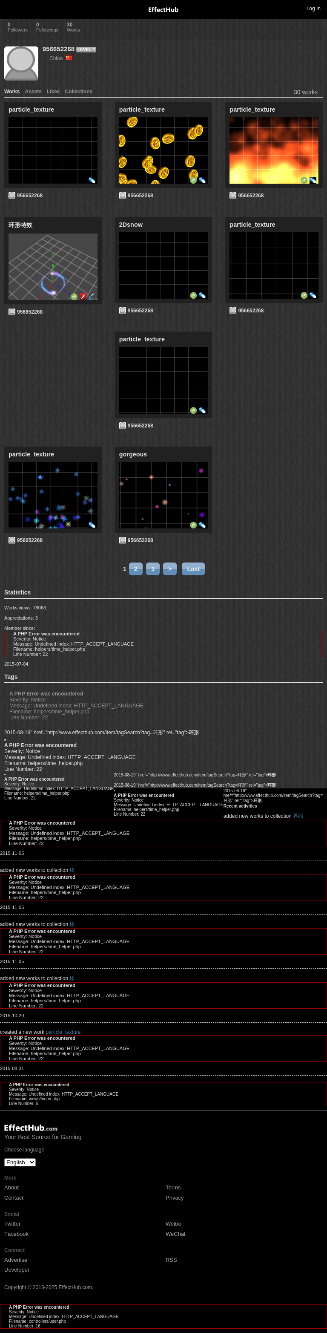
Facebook (16, 1234)
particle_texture (63, 1032)
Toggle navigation (10, 8)
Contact (13, 1198)
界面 (298, 816)
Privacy (175, 1198)
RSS (171, 1260)
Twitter (12, 1223)
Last (193, 569)
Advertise (15, 1260)
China (60, 58)
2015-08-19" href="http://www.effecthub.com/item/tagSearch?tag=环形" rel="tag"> (101, 733)
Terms (173, 1187)
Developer (16, 1270)
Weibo (173, 1223)
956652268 (59, 48)
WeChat (176, 1234)
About (11, 1187)
